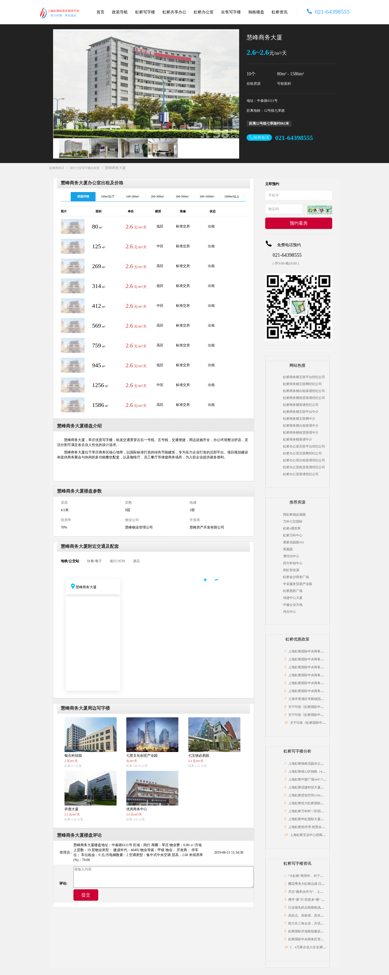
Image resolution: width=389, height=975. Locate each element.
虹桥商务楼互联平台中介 (301, 412)
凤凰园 (288, 549)
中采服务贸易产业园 (297, 584)
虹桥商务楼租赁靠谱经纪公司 (304, 398)
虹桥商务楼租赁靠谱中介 (301, 432)
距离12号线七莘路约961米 (269, 123)
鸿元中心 (289, 611)
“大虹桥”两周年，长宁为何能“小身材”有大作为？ (323, 876)
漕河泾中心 (291, 556)
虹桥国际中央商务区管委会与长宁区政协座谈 (320, 939)
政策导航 (120, 12)
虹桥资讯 (280, 12)
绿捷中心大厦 (292, 598)
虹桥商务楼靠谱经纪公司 (301, 405)
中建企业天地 (292, 605)
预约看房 (299, 223)
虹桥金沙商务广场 (296, 577)
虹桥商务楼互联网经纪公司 (302, 384)
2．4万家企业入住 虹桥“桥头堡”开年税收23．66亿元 (327, 947)
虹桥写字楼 (145, 12)
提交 (85, 894)
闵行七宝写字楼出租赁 (84, 168)
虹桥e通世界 (292, 528)
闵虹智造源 (291, 570)
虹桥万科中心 (292, 535)
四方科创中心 (292, 563)
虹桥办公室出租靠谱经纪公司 (304, 460)
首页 (100, 12)
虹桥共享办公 (174, 12)
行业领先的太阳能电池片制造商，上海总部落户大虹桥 (327, 907)
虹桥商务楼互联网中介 (299, 418)
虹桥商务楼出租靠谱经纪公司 (304, 391)
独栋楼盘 (256, 12)
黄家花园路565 (293, 542)
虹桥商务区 (56, 168)
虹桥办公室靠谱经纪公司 (301, 474)
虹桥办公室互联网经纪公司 (302, 453)
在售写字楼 (231, 12)
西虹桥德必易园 (294, 514)
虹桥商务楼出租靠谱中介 (301, 425)
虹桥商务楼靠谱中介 (297, 439)
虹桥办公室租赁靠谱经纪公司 (304, 467)
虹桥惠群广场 (292, 591)
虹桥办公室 (204, 12)
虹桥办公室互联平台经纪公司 (304, 446)
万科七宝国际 (292, 521)
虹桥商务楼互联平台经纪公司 (304, 377)
